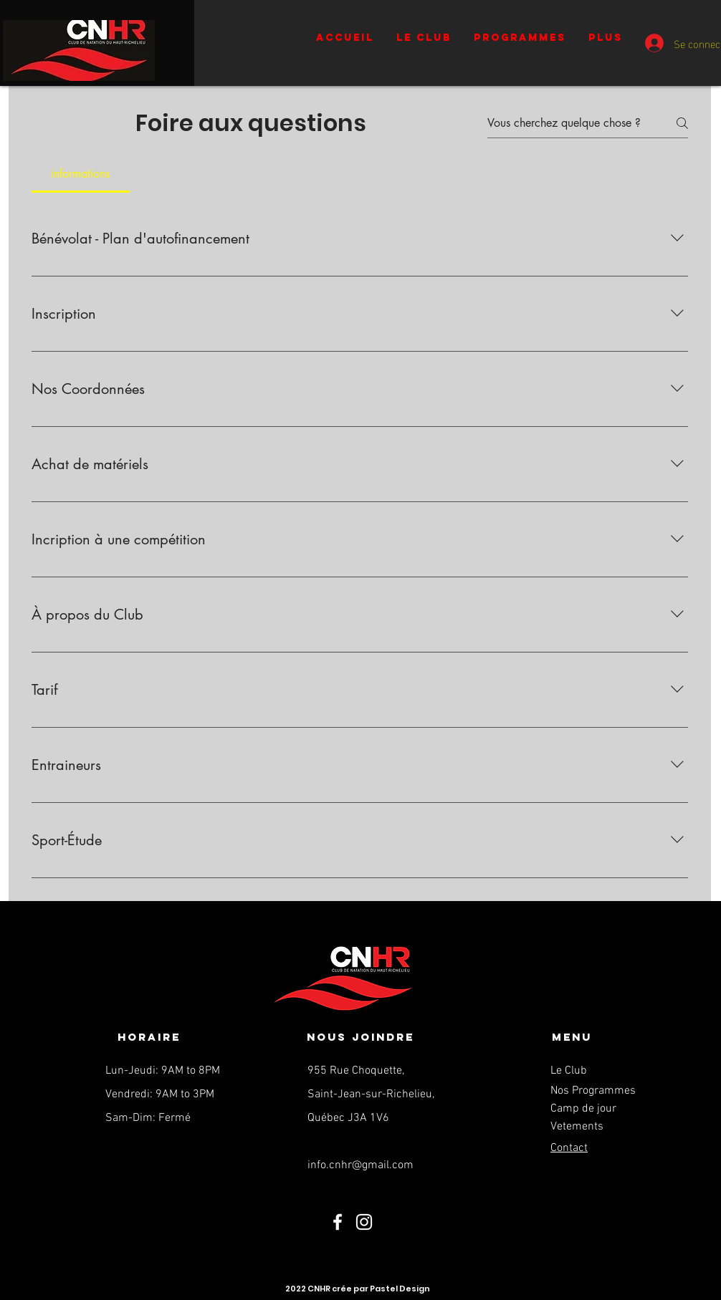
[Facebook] (337, 1222)
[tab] (81, 174)
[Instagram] (364, 1222)
